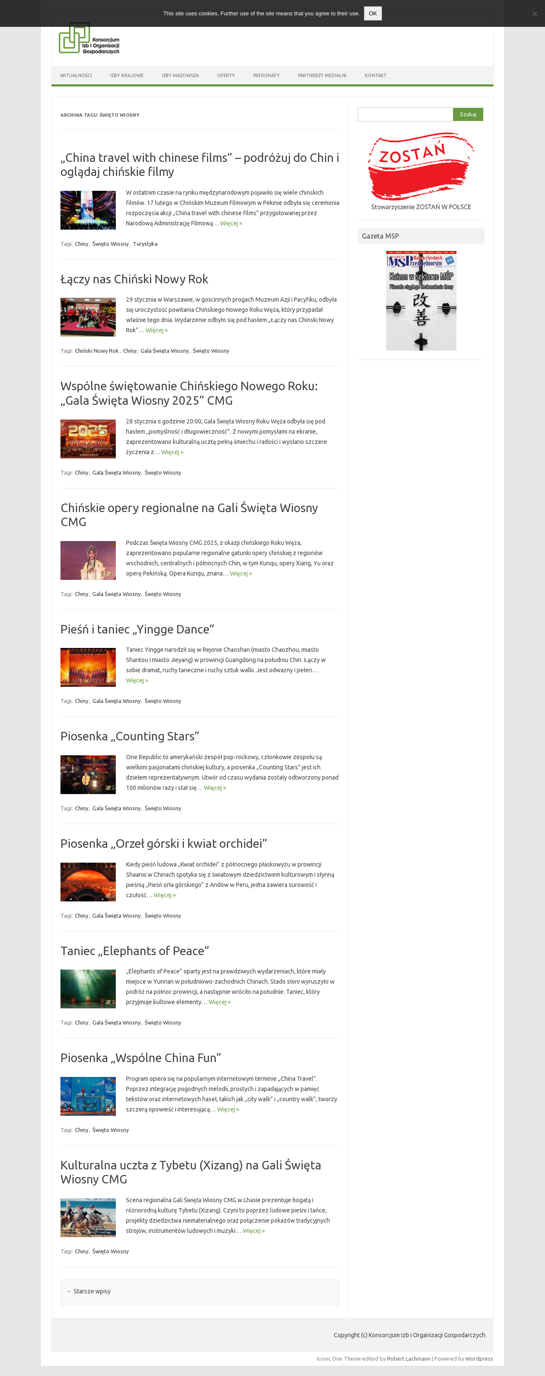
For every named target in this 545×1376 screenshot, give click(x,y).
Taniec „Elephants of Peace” (134, 950)
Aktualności (76, 75)
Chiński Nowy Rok (97, 351)
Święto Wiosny (110, 244)
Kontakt (376, 75)
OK (373, 13)
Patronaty (266, 75)
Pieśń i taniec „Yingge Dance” (137, 629)
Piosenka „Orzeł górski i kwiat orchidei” (163, 843)
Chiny (81, 244)
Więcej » (231, 223)
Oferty (226, 75)
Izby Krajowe (126, 75)
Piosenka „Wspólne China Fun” (140, 1057)
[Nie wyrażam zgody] (534, 13)
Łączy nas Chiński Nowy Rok (134, 278)
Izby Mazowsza (180, 75)
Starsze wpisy (88, 1291)
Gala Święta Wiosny (165, 351)
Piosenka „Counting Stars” (130, 736)
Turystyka (145, 244)
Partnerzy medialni (322, 75)
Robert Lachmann (408, 1359)
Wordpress (479, 1359)
